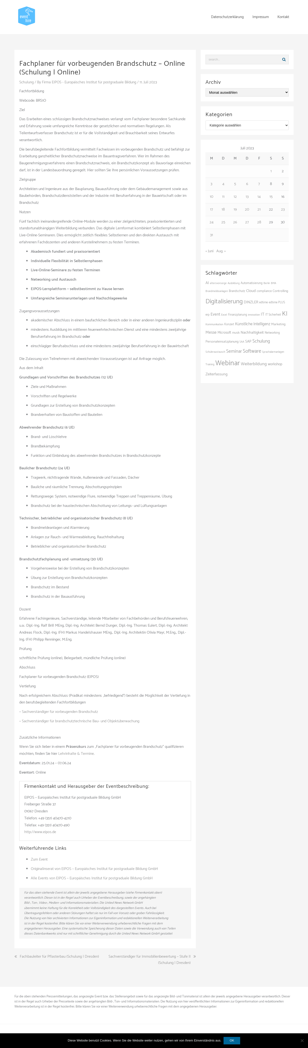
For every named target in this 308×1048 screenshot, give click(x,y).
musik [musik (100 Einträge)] (236, 332)
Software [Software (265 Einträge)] (252, 351)
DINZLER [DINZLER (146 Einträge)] (251, 302)
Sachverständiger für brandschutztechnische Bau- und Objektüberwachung (80, 721)
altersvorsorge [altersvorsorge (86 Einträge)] (218, 283)
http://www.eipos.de (40, 832)
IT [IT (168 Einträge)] (262, 314)
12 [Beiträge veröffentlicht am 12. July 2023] (235, 196)
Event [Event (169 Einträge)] (215, 314)
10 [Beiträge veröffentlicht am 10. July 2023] (211, 196)
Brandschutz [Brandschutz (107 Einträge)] (237, 291)
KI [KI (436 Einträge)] (285, 314)
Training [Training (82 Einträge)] (209, 364)
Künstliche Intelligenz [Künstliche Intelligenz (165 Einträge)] (252, 324)
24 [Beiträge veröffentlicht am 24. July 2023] (211, 222)
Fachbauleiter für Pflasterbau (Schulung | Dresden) (59, 957)
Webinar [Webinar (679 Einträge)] (227, 363)
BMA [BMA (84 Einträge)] (273, 283)
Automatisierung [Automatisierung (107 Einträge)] (252, 283)
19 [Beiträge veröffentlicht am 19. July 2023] (235, 209)
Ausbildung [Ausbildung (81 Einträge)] (234, 283)
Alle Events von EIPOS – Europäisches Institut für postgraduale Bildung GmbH (92, 878)
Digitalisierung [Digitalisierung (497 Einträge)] (224, 301)
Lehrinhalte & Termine (76, 753)
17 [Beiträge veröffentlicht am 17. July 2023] (211, 209)
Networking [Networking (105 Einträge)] (272, 332)
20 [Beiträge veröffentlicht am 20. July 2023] (247, 209)
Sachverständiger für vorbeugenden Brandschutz (60, 711)
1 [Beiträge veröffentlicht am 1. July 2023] (271, 171)
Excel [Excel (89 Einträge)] (224, 314)
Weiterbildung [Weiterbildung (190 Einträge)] (254, 364)
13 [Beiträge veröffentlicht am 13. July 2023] (247, 196)
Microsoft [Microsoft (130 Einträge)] (224, 333)
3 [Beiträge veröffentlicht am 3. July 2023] (211, 184)
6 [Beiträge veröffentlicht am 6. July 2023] (247, 184)
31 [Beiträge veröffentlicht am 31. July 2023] (211, 235)
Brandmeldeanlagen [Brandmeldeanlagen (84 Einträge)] (216, 291)
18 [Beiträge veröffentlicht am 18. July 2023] (223, 209)
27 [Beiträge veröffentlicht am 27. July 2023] (247, 222)
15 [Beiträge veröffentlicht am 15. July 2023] (271, 196)
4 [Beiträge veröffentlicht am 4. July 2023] (223, 184)
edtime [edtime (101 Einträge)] (263, 302)
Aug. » (221, 251)
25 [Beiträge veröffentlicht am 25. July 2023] (223, 222)
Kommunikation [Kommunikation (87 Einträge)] (214, 324)
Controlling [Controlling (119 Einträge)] (280, 291)
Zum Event (39, 859)
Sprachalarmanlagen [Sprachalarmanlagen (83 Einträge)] (273, 352)
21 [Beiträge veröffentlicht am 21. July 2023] (259, 209)
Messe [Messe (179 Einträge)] (211, 332)
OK (232, 1040)
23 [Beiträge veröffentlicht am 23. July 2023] (283, 209)
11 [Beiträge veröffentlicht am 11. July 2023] (223, 196)
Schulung (26, 82)
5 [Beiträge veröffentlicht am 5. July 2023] (235, 184)
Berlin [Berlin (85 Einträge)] (266, 283)
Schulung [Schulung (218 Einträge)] (261, 341)
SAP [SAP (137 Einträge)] (248, 341)
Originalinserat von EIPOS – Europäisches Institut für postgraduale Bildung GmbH (94, 868)
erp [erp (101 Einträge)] (207, 314)
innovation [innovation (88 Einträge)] (254, 314)
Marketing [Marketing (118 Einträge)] (278, 324)
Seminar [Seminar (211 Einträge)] (234, 351)
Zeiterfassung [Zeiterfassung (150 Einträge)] (216, 374)
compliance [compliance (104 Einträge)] (264, 291)
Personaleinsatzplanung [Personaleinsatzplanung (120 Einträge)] (221, 342)
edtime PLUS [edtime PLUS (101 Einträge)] (277, 302)
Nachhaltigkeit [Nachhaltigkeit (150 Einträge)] (252, 332)
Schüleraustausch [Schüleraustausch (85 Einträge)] (215, 352)
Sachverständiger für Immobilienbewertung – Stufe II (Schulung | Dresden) (150, 960)
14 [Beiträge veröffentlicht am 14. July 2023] (259, 196)
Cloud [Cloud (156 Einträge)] (251, 291)
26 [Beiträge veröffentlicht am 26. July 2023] (235, 222)
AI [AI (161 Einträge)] (207, 283)
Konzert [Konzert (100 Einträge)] (229, 324)
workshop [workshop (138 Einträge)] (275, 364)
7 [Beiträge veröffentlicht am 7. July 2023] (259, 184)
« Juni (209, 251)
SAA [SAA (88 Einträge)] (241, 341)
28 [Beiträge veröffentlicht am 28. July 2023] (259, 222)
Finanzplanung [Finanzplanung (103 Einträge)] (237, 314)
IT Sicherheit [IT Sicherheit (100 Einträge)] (273, 314)
